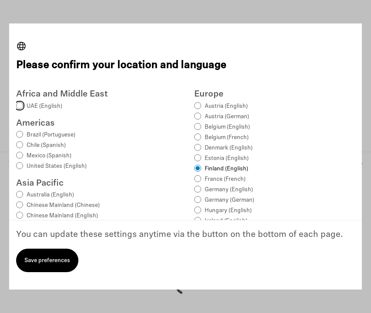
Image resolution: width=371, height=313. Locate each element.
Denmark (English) (229, 148)
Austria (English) (226, 106)
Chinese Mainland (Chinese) (63, 205)
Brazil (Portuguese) (51, 135)
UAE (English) (44, 106)
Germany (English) (229, 190)
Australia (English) (50, 195)
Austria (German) (227, 117)
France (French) (225, 179)
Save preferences (47, 260)
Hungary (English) (228, 210)
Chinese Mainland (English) (62, 216)
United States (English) (57, 166)
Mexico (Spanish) (49, 156)
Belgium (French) (227, 137)
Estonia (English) (227, 158)
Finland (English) (226, 169)
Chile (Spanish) (46, 145)
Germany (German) (229, 200)
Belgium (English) (227, 127)
